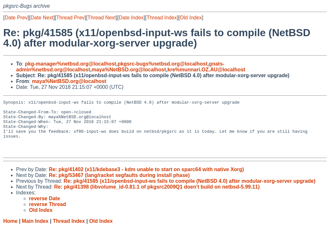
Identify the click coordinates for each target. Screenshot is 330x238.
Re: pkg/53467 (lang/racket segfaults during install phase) (119, 186)
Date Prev (16, 17)
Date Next (41, 17)
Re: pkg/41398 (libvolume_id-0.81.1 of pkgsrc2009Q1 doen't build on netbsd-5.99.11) (157, 197)
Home (10, 231)
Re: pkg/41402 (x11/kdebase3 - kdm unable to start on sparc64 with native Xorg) (146, 180)
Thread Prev (70, 17)
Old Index (191, 17)
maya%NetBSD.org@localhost (129, 69)
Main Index (35, 231)
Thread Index (162, 17)
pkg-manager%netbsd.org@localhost (70, 64)
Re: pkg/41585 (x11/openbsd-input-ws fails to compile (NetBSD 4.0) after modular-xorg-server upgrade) (189, 191)
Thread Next (101, 17)
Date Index (131, 17)
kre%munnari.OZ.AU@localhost (206, 69)
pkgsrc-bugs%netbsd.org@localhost (163, 64)
